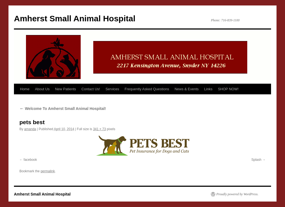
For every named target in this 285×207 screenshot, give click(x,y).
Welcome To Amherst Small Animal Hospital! (62, 108)
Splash (256, 160)
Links (208, 89)
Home (25, 89)
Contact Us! (91, 89)
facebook (30, 160)
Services (112, 89)
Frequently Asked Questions (147, 89)
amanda (30, 129)
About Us (42, 89)
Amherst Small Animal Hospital (74, 18)
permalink (47, 171)
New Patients (65, 89)
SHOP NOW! (228, 89)
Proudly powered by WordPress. (237, 194)
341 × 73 (99, 129)
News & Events (187, 89)
